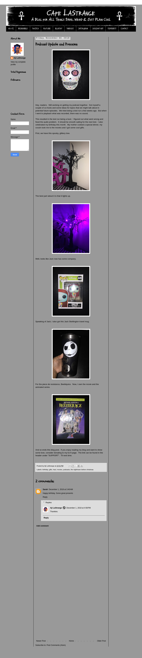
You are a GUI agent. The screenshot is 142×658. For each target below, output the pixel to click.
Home (71, 641)
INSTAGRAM (83, 28)
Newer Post (41, 641)
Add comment (42, 526)
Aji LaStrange (56, 508)
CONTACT (124, 28)
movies (59, 470)
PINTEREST (112, 28)
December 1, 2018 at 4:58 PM (78, 508)
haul (54, 470)
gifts (50, 470)
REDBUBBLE (23, 28)
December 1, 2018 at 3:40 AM (61, 489)
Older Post (101, 641)
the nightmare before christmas (82, 470)
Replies (49, 502)
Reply (45, 497)
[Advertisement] (71, 617)
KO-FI (11, 28)
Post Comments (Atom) (56, 645)
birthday (45, 470)
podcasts (66, 470)
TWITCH (35, 28)
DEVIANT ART (98, 28)
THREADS (70, 28)
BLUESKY (58, 28)
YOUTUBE (47, 28)
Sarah (45, 489)
